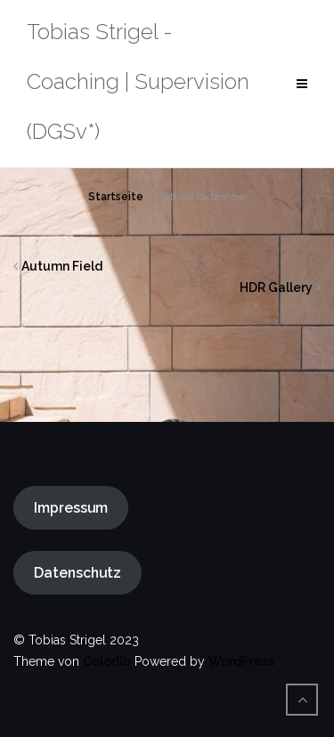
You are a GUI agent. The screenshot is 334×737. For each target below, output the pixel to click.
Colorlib (107, 661)
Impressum (71, 507)
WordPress (241, 661)
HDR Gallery (276, 287)
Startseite (115, 196)
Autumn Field (61, 266)
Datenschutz (77, 572)
